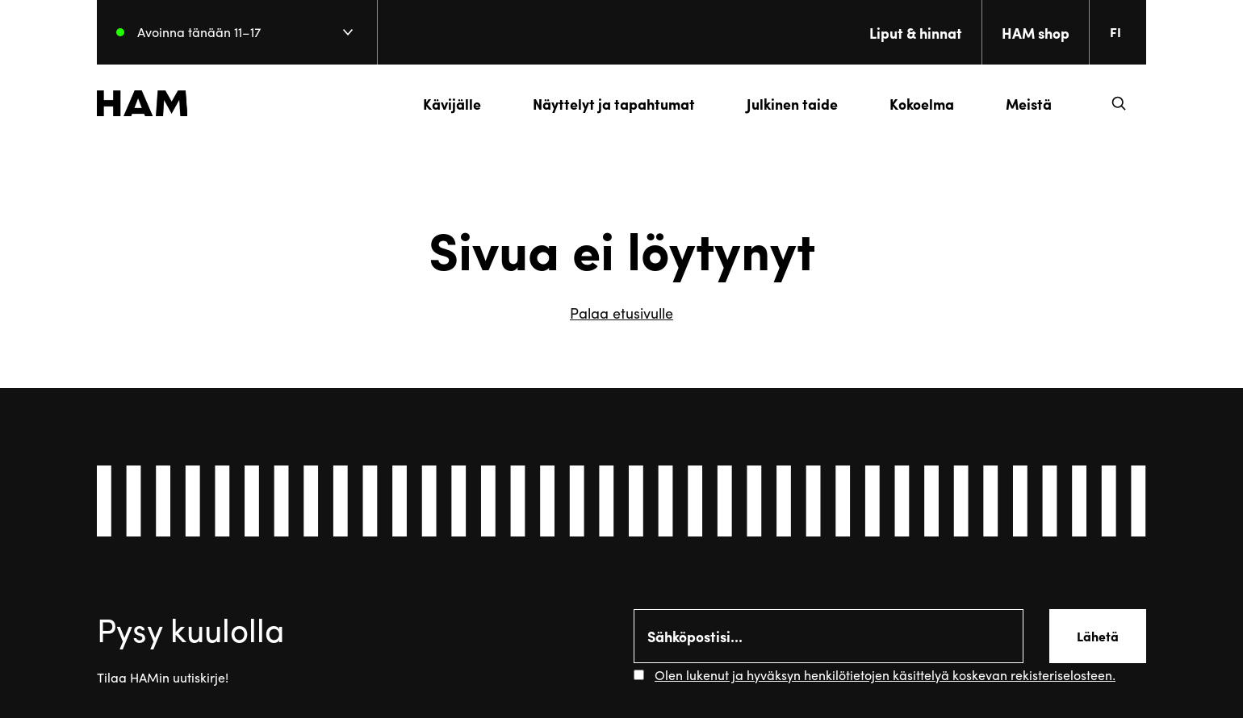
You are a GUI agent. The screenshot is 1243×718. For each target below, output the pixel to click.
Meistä (1029, 104)
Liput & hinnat (915, 33)
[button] (1118, 103)
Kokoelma (921, 104)
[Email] (828, 636)
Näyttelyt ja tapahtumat (614, 104)
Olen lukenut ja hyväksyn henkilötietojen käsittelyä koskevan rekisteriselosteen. (885, 675)
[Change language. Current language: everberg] (1122, 32)
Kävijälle (452, 104)
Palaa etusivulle (621, 313)
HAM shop (1035, 33)
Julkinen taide (792, 104)
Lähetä (1098, 636)
